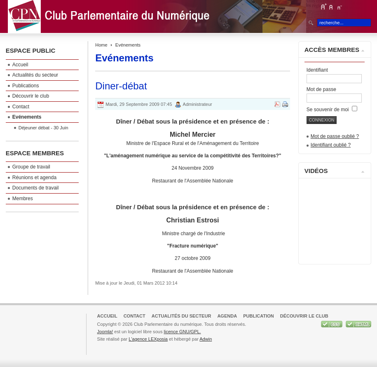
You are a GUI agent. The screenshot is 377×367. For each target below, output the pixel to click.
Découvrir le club (304, 315)
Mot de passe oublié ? (335, 136)
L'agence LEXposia (148, 339)
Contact (134, 315)
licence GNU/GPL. (182, 331)
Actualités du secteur (181, 315)
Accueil (107, 315)
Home (101, 44)
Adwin (205, 339)
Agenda (227, 315)
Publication (258, 315)
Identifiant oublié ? (331, 145)
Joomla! (105, 331)
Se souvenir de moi (332, 109)
